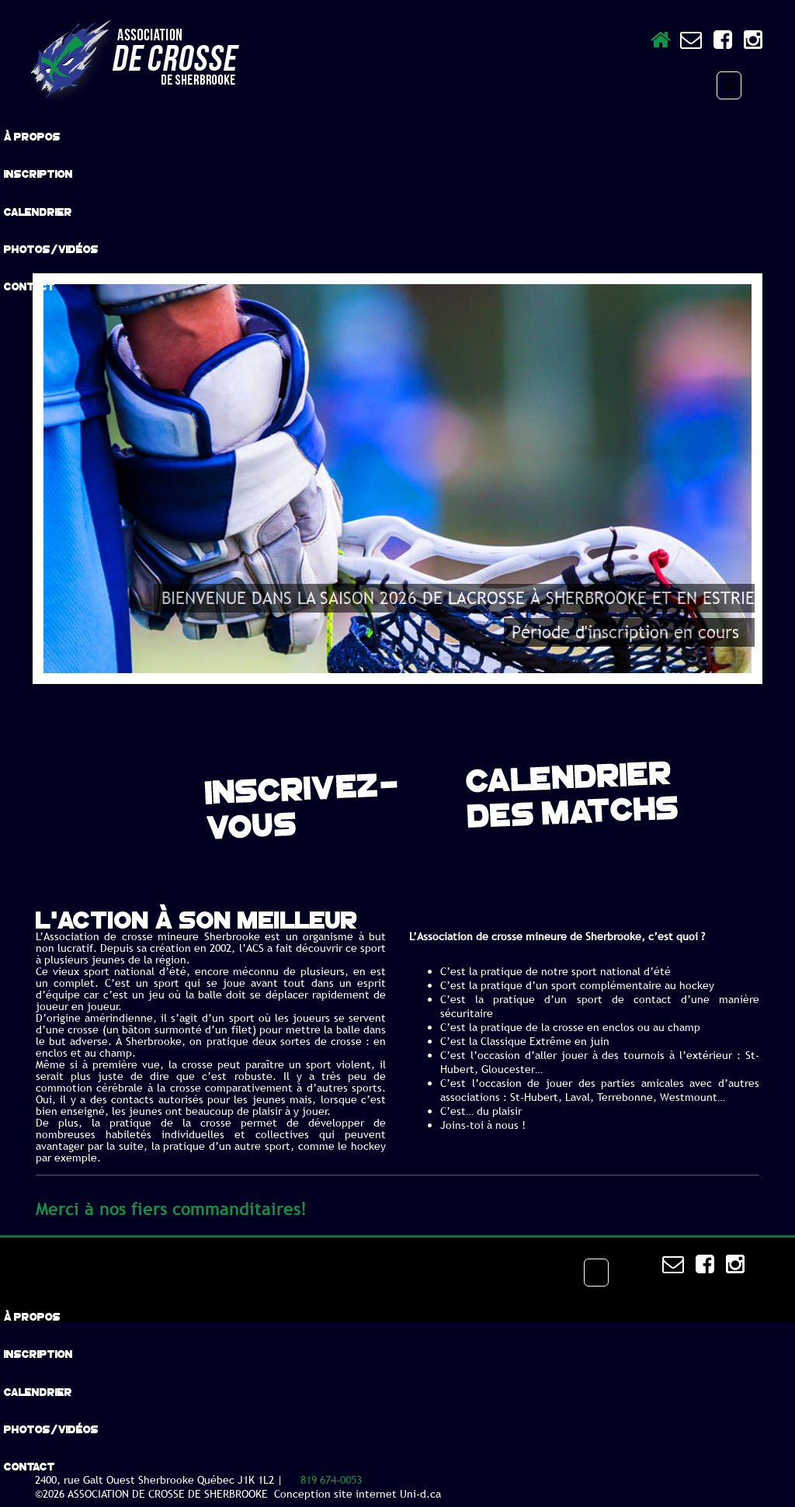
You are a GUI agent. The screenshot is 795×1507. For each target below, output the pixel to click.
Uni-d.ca (420, 1494)
